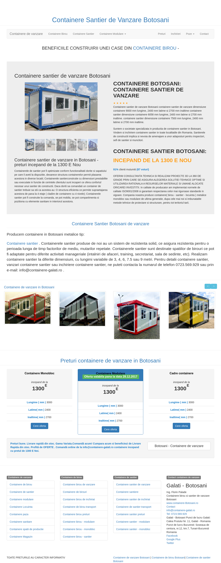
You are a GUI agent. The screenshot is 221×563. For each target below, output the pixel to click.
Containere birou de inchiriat (79, 499)
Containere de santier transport (133, 506)
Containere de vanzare (26, 34)
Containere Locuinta (21, 506)
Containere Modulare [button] (113, 33)
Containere (69, 20)
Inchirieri (176, 33)
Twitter (170, 543)
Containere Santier (83, 33)
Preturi (163, 33)
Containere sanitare (21, 521)
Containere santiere (127, 491)
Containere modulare (21, 499)
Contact (204, 33)
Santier (97, 20)
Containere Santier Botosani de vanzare (110, 223)
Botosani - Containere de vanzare (179, 446)
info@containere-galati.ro (181, 510)
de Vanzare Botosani (138, 20)
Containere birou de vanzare (79, 484)
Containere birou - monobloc (79, 529)
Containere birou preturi (76, 514)
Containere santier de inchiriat (133, 499)
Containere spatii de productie (27, 529)
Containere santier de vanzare (133, 484)
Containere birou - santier (77, 536)
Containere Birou (57, 33)
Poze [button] (190, 33)
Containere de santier (22, 491)
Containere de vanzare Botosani (131, 557)
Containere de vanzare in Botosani (29, 287)
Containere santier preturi (130, 514)
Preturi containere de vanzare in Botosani (110, 361)
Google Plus (173, 539)
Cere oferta (39, 425)
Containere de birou (21, 484)
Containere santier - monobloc (133, 529)
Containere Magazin (21, 536)
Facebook (172, 535)
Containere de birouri (75, 491)
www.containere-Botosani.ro (182, 503)
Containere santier (23, 243)
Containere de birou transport (79, 506)
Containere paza (19, 514)
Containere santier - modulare (133, 521)
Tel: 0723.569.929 (177, 513)
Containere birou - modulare (79, 521)
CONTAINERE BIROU (155, 48)
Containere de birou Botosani (168, 557)
